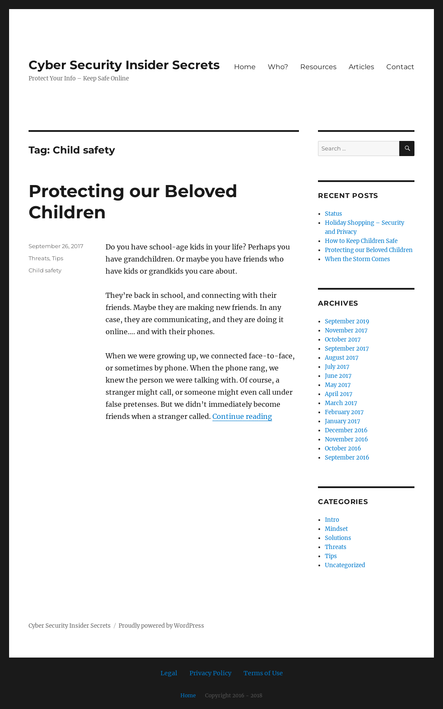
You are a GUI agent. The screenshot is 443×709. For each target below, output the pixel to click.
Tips (57, 258)
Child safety (45, 270)
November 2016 (346, 439)
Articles (361, 67)
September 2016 (347, 457)
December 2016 (346, 430)
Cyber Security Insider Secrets (124, 64)
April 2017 (339, 394)
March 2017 (341, 403)
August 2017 (342, 357)
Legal (169, 673)
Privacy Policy (210, 673)
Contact (400, 67)
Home (245, 67)
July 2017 (337, 366)
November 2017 (346, 330)
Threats (39, 258)
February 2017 (344, 412)
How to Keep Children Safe (361, 241)
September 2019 (347, 321)
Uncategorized (345, 565)
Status (333, 213)
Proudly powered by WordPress (161, 625)
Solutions (338, 538)
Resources (318, 67)
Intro (332, 520)
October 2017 (343, 339)
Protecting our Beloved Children (369, 250)
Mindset (336, 529)
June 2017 (338, 376)
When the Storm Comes (357, 259)
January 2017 (342, 421)
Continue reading (242, 416)
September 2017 (347, 348)
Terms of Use (263, 673)
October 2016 (343, 448)
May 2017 (338, 385)
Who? (278, 67)
